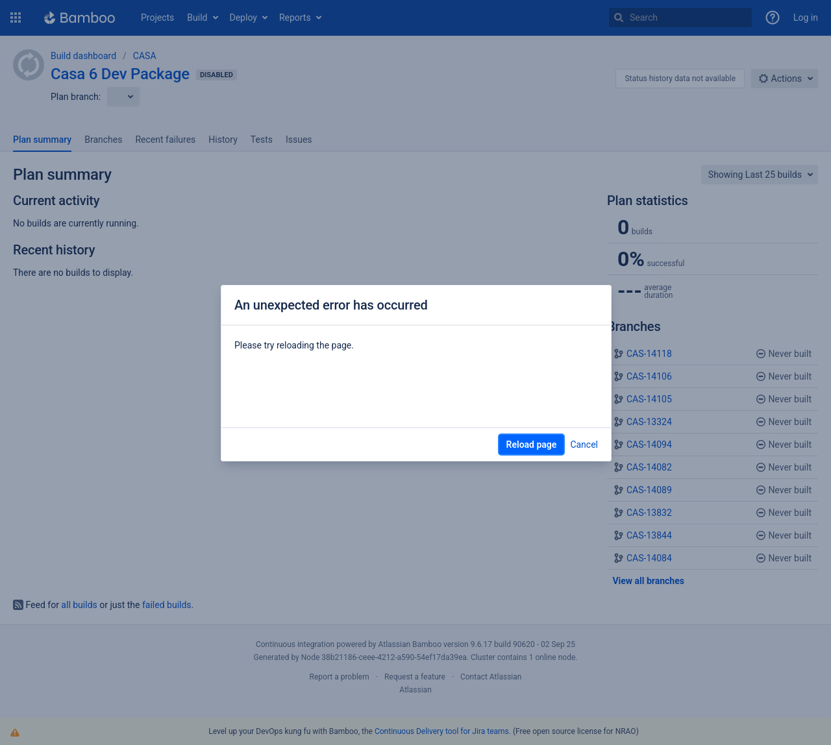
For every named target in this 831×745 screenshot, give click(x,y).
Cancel (584, 444)
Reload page (531, 444)
